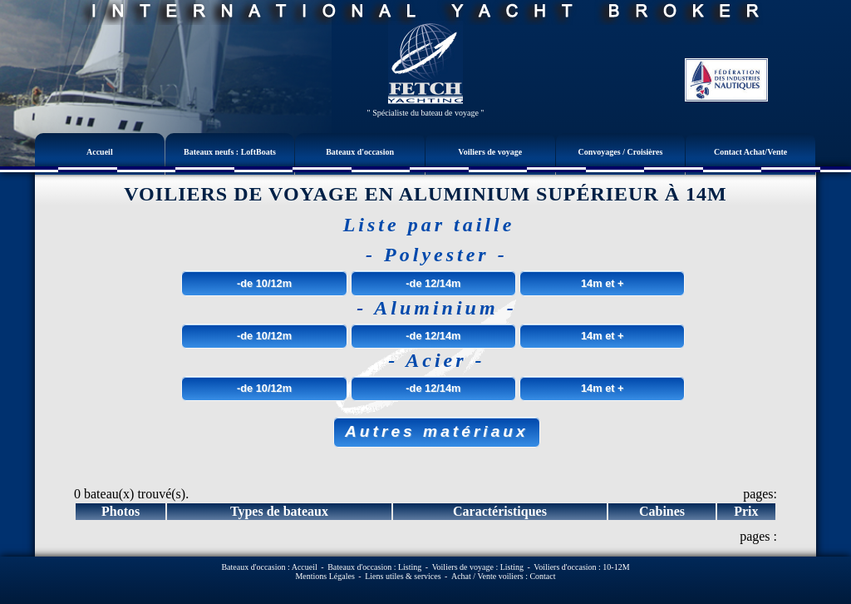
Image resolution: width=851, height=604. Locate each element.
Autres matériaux (437, 431)
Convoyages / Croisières (620, 151)
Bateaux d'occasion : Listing (374, 567)
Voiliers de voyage (490, 151)
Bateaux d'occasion (360, 151)
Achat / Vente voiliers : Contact (503, 576)
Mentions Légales (324, 576)
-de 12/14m (433, 283)
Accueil (99, 151)
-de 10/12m (264, 283)
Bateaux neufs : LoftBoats (230, 151)
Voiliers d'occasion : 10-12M (581, 567)
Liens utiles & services (402, 576)
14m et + (602, 283)
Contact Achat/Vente (750, 151)
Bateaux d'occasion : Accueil (269, 567)
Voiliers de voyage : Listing (478, 567)
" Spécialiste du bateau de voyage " (426, 112)
